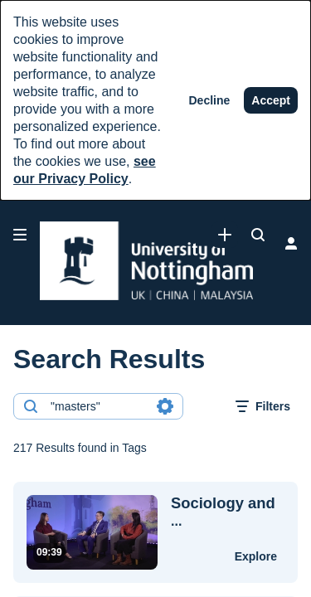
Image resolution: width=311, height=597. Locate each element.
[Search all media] (258, 234)
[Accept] (271, 100)
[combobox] (97, 406)
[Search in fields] (165, 406)
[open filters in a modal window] (263, 406)
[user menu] (291, 243)
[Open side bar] (20, 234)
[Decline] (210, 100)
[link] (224, 234)
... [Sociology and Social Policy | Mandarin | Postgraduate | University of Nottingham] (223, 511)
